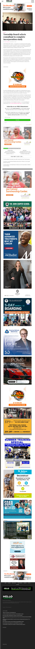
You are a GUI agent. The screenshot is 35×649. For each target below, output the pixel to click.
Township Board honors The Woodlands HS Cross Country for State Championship (25, 152)
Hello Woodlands (7, 41)
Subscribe (17, 584)
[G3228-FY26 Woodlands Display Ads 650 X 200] (17, 579)
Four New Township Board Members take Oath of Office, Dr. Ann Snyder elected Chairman (16, 162)
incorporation (15, 148)
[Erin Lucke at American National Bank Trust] (17, 355)
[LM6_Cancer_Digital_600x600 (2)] (17, 258)
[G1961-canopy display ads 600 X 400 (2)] (17, 145)
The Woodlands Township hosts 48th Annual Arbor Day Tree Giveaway (16, 159)
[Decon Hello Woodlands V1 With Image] (17, 497)
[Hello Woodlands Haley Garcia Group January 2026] (17, 296)
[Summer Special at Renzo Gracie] (17, 468)
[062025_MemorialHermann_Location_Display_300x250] (17, 552)
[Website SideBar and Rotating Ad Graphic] (17, 87)
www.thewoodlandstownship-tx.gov (15, 103)
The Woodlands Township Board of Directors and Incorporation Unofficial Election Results (16, 165)
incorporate (10, 148)
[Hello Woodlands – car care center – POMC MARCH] (17, 384)
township (19, 148)
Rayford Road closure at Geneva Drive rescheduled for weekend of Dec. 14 (9, 152)
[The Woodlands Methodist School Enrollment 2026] (17, 518)
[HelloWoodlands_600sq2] (17, 229)
